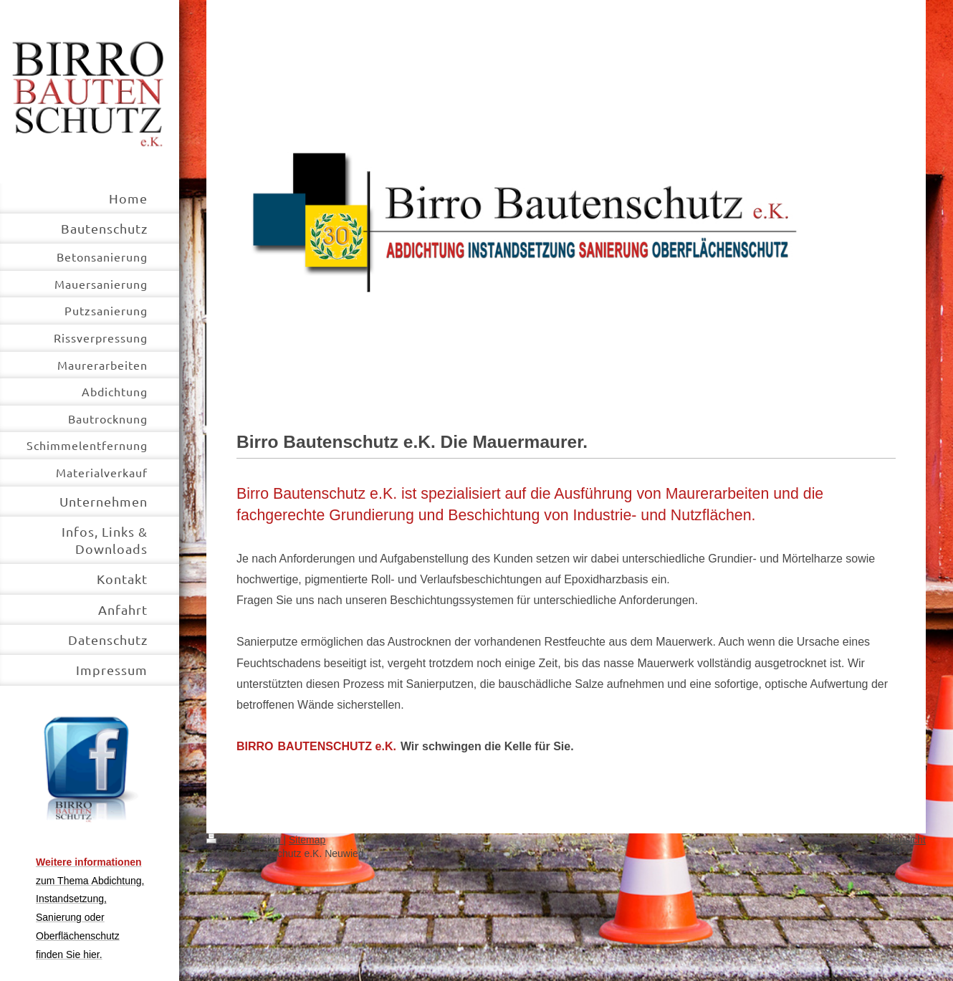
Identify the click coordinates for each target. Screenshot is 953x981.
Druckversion (244, 840)
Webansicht (899, 840)
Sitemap (307, 840)
